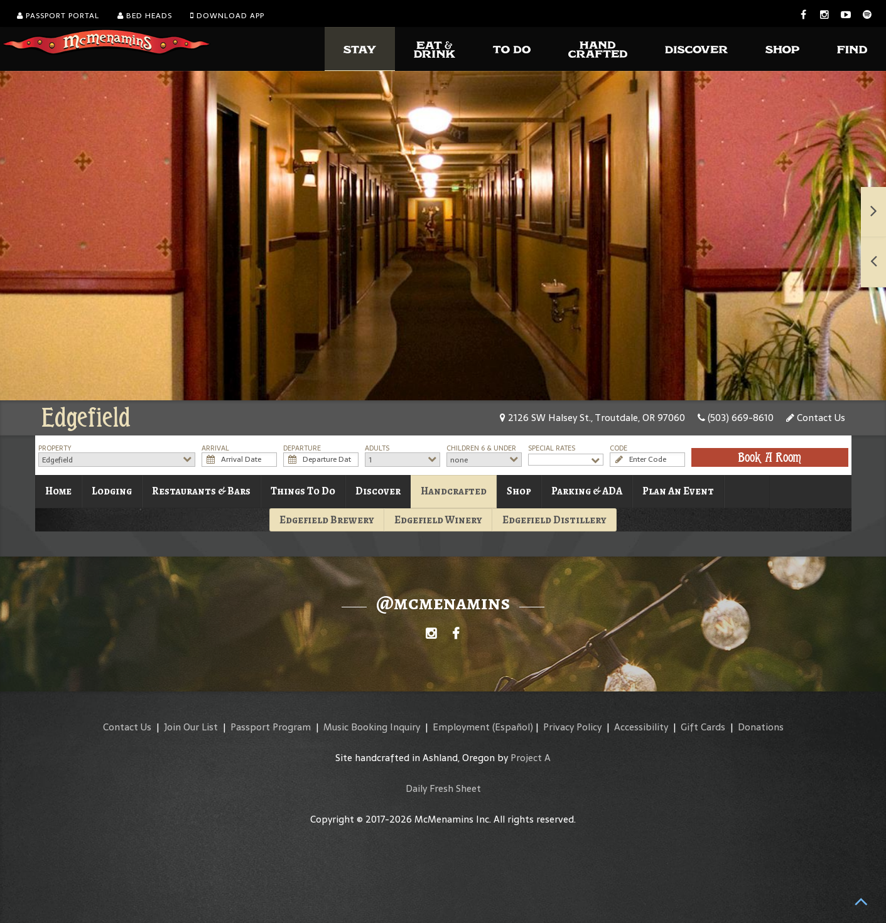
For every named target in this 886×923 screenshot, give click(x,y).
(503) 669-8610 (736, 417)
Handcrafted (454, 491)
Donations (761, 727)
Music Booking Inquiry (371, 727)
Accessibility (641, 727)
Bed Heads (144, 15)
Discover (378, 491)
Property (55, 448)
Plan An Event (678, 491)
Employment (461, 727)
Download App (227, 15)
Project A (531, 758)
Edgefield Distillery (554, 520)
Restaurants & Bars (201, 491)
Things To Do (303, 491)
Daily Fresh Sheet (443, 788)
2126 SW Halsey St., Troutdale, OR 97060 (592, 417)
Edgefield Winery (438, 520)
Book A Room (769, 457)
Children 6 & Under (481, 448)
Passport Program (270, 727)
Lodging (112, 491)
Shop (519, 491)
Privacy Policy (572, 727)
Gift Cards (703, 727)
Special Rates (551, 448)
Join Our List (191, 727)
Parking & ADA (586, 491)
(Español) (512, 727)
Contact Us (815, 417)
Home (58, 491)
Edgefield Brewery (326, 520)
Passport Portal (58, 15)
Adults (377, 448)
